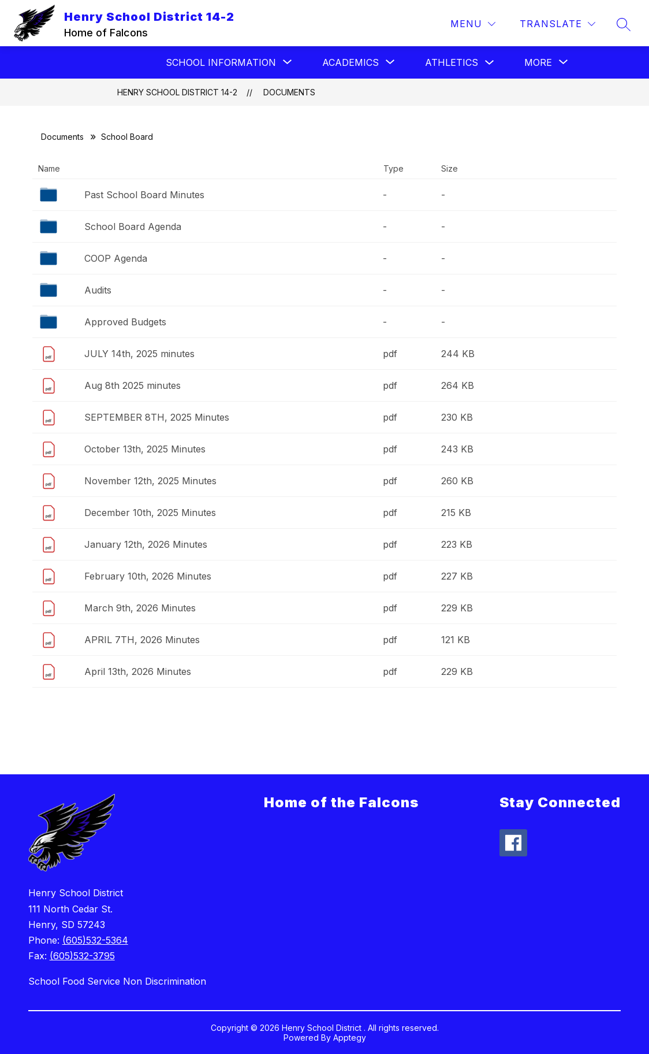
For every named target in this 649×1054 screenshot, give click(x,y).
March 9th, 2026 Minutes (140, 608)
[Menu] (472, 24)
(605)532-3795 (82, 956)
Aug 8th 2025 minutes (132, 385)
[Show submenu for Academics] (350, 62)
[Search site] (624, 24)
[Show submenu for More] (538, 62)
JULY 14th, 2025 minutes (139, 353)
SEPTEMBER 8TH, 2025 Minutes (156, 417)
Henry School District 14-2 (177, 92)
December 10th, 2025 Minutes (150, 512)
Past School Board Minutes (144, 195)
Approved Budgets (125, 322)
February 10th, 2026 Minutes (147, 576)
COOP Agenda (115, 258)
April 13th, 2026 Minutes (137, 671)
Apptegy (349, 1037)
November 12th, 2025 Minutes (150, 481)
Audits (97, 290)
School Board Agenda (132, 226)
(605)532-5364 (95, 940)
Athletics (451, 62)
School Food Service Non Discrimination (117, 981)
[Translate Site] (557, 24)
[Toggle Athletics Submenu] (490, 62)
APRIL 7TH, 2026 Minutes (142, 639)
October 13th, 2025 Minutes (145, 449)
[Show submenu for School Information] (221, 62)
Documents (289, 92)
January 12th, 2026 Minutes (145, 544)
